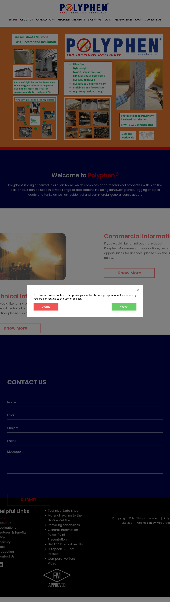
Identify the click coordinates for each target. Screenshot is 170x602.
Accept (124, 306)
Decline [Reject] (46, 306)
